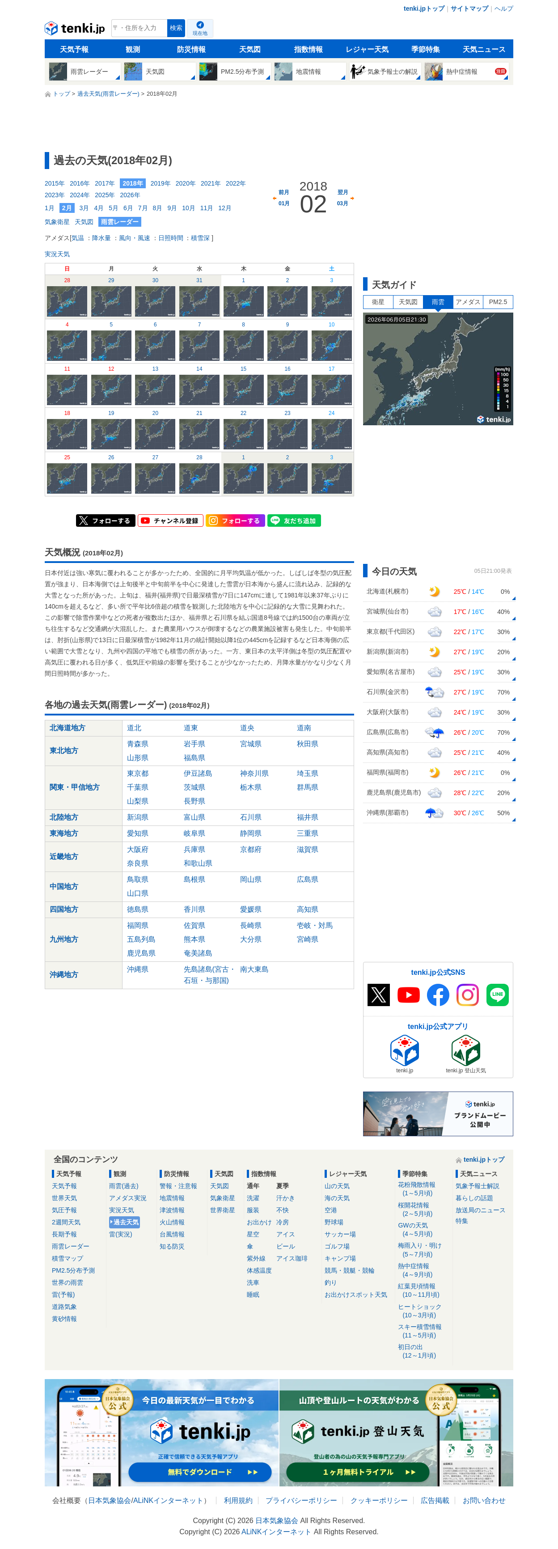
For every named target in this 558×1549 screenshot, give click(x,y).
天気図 (250, 49)
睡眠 (253, 1294)
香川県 (194, 909)
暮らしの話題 (474, 1198)
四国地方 (64, 909)
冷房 (282, 1222)
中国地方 (64, 886)
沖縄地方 (64, 974)
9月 (172, 208)
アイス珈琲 (292, 1258)
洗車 (253, 1282)
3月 (84, 208)
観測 (133, 49)
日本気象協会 (109, 1500)
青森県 (137, 744)
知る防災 (172, 1246)
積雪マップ (67, 1258)
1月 (50, 208)
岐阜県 (194, 833)
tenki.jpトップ (424, 8)
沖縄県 (137, 969)
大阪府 (137, 849)
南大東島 (254, 969)
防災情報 (191, 49)
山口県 (137, 893)
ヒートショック (423, 1311)
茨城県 (194, 787)
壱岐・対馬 (315, 925)
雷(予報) (63, 1294)
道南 (304, 728)
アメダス (468, 301)
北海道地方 (67, 728)
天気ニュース (484, 49)
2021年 (211, 183)
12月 (225, 208)
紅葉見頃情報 (423, 1290)
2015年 (55, 183)
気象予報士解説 (477, 1185)
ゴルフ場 (337, 1246)
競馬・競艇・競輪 (350, 1270)
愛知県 (137, 833)
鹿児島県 (141, 953)
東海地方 (64, 833)
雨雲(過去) (123, 1185)
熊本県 (194, 939)
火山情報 (172, 1222)
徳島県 (137, 909)
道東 (191, 728)
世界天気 (64, 1198)
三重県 (307, 833)
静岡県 (251, 833)
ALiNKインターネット (168, 1500)
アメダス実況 (128, 1198)
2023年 (55, 195)
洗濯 (253, 1198)
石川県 (251, 817)
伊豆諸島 (198, 773)
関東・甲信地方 (75, 787)
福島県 (194, 758)
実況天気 (57, 254)
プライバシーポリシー (301, 1500)
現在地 (200, 33)
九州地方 (64, 939)
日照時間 (170, 237)
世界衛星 (222, 1210)
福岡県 (137, 925)
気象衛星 (57, 221)
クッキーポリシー (379, 1500)
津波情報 (172, 1210)
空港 (331, 1210)
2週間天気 (66, 1222)
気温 (78, 237)
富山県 (194, 817)
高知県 (307, 909)
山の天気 (337, 1185)
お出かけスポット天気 (356, 1294)
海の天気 (337, 1198)
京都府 (251, 849)
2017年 (105, 183)
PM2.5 (498, 301)
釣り (331, 1282)
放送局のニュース (481, 1210)
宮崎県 (307, 939)
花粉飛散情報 (423, 1189)
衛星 (378, 301)
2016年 (80, 183)
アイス (285, 1234)
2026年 (130, 195)
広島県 (307, 879)
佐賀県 (194, 925)
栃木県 (251, 787)
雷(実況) (120, 1234)
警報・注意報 (178, 1185)
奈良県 (137, 863)
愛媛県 (251, 909)
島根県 (194, 879)
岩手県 (194, 744)
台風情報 (172, 1234)
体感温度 (259, 1270)
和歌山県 (198, 863)
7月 (143, 208)
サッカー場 (340, 1234)
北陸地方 (64, 817)
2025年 (105, 195)
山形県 (137, 758)
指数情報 (308, 49)
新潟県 (137, 817)
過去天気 (126, 1222)
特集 (462, 1220)
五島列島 (141, 939)
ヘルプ (504, 8)
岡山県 (251, 879)
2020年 (186, 183)
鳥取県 (137, 879)
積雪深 (200, 237)
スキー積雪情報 (423, 1331)
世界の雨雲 (67, 1282)
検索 (176, 28)
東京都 (137, 773)
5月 (113, 208)
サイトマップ (469, 8)
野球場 (334, 1222)
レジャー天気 (367, 49)
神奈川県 (254, 773)
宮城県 (251, 744)
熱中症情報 (423, 1270)
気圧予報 (64, 1210)
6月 (128, 208)
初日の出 (423, 1351)
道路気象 (64, 1306)
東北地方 (64, 750)
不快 (282, 1210)
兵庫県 (194, 849)
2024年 (80, 195)
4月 (99, 208)
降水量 (101, 237)
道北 (134, 728)
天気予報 (74, 49)
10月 (188, 208)
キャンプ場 (340, 1258)
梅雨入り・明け (423, 1250)
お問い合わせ (484, 1500)
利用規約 (238, 1500)
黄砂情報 (64, 1318)
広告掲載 (435, 1500)
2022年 (236, 183)
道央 (247, 728)
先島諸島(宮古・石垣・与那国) (210, 974)
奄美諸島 (198, 953)
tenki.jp (76, 30)
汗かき (285, 1198)
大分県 (251, 939)
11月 (207, 208)
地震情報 (172, 1198)
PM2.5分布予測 (73, 1270)
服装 (253, 1210)
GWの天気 (423, 1230)
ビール (285, 1246)
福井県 (307, 817)
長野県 (194, 801)
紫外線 (256, 1258)
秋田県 (307, 744)
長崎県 (251, 925)
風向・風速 (134, 237)
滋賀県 (307, 849)
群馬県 (307, 787)
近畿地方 (64, 856)
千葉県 (137, 787)
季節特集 (425, 49)
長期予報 (64, 1234)
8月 (158, 208)
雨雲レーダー (70, 1246)
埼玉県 (307, 773)
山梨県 (137, 801)
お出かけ (259, 1222)
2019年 (161, 183)
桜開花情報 (423, 1210)
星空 (253, 1234)
